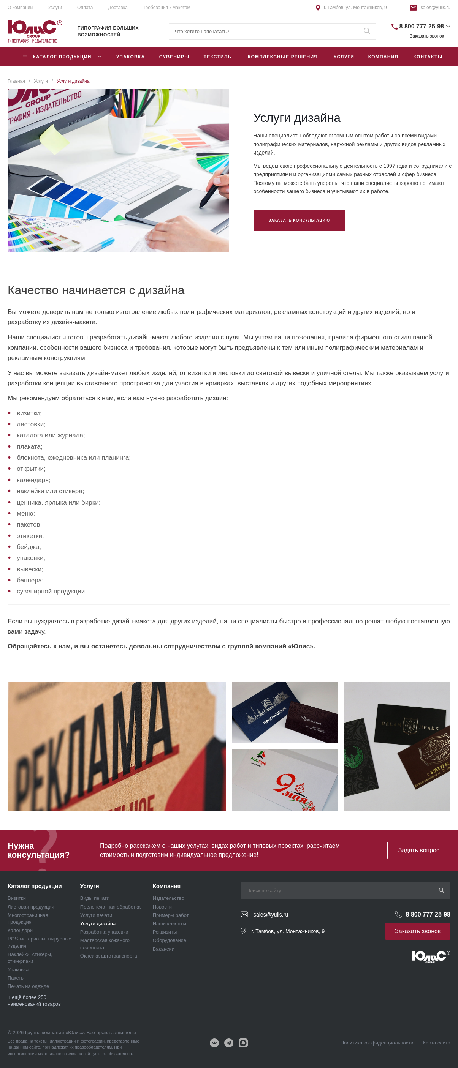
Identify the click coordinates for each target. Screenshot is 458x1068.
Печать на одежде (28, 986)
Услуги (89, 886)
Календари (20, 930)
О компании (20, 7)
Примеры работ (171, 915)
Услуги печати (96, 915)
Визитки (17, 898)
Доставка (118, 7)
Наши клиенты (169, 923)
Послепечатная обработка (110, 907)
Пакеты (16, 978)
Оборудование (169, 940)
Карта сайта (436, 1043)
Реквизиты (165, 932)
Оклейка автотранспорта (108, 956)
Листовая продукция (31, 907)
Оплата (85, 7)
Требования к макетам (166, 7)
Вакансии (163, 949)
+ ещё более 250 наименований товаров (34, 1000)
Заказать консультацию (299, 220)
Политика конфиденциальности (377, 1043)
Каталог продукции (35, 886)
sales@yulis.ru (435, 7)
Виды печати (94, 898)
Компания (167, 886)
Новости (162, 907)
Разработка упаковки (104, 932)
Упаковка (18, 969)
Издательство (168, 898)
